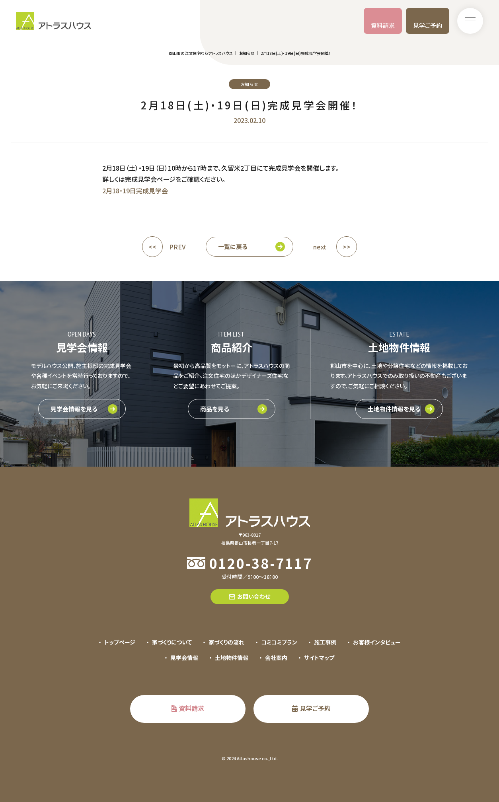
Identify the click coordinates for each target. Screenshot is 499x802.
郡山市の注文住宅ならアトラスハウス (201, 53)
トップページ (119, 642)
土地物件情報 (231, 658)
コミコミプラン (279, 642)
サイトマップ (319, 658)
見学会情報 (184, 658)
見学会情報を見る (74, 409)
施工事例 (325, 642)
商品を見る (214, 409)
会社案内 (276, 658)
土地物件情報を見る (394, 409)
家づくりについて (172, 642)
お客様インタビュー (377, 642)
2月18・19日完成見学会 (135, 190)
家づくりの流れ (226, 642)
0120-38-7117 (260, 563)
